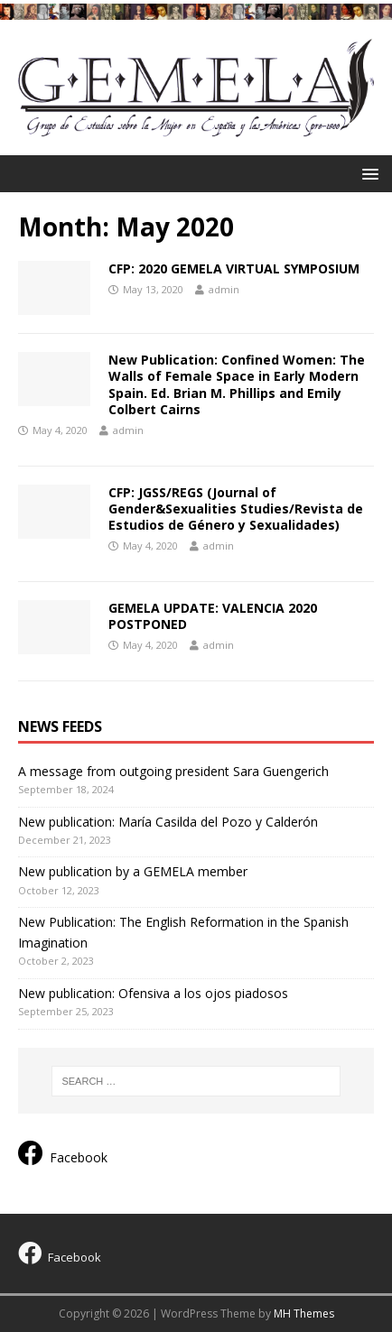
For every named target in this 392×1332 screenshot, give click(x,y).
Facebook (62, 1153)
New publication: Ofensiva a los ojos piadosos (153, 993)
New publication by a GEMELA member (132, 871)
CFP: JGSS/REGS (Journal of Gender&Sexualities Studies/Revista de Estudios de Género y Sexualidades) (235, 508)
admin (224, 289)
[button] (367, 173)
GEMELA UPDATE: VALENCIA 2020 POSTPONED (212, 616)
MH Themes (304, 1313)
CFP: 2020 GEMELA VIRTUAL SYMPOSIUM (233, 268)
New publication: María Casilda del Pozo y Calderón (168, 821)
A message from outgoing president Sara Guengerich (173, 771)
